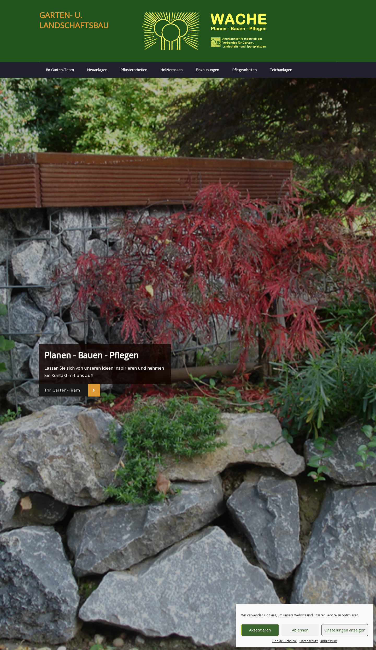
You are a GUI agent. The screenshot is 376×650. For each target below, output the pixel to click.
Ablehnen (300, 630)
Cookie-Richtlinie (284, 641)
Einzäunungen (207, 69)
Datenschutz (308, 641)
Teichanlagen (281, 69)
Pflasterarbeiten (133, 69)
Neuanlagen (97, 69)
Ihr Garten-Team (60, 69)
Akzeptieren (260, 630)
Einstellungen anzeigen (344, 630)
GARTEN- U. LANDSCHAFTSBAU (74, 20)
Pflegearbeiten (244, 69)
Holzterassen (171, 69)
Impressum (328, 641)
